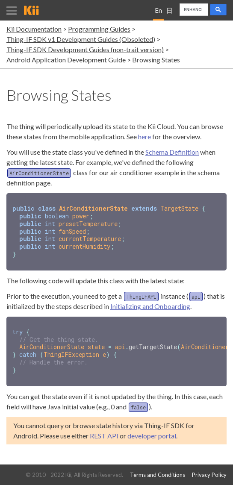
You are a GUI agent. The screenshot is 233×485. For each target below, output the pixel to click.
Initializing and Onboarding (150, 303)
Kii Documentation (34, 29)
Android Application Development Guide (66, 60)
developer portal (151, 430)
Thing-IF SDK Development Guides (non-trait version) (85, 49)
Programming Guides (99, 29)
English (158, 13)
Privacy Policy (209, 475)
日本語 (169, 13)
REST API (104, 430)
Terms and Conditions (157, 475)
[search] (193, 10)
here (144, 136)
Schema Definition (172, 152)
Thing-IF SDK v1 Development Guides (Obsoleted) (80, 39)
